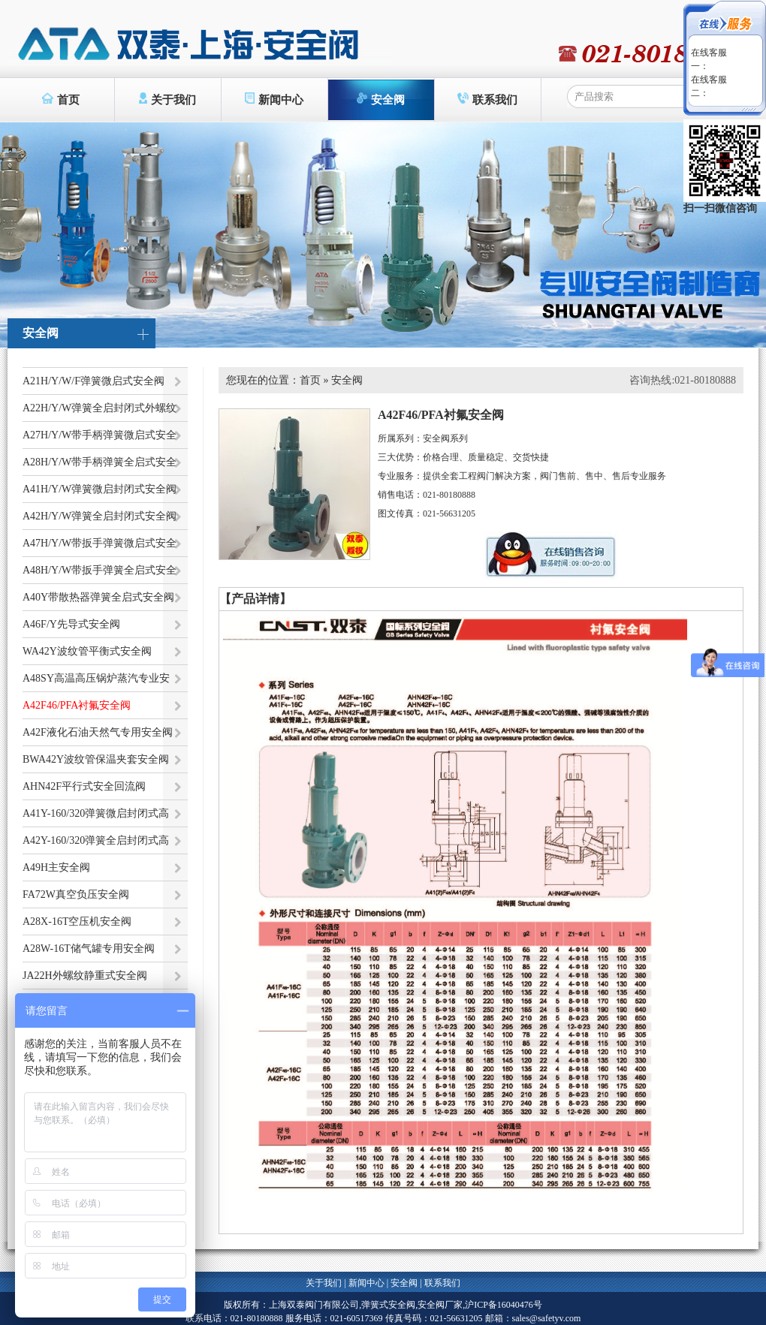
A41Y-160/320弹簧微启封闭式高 (96, 813)
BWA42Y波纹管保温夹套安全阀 (96, 759)
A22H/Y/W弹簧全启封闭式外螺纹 (99, 408)
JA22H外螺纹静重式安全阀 (85, 975)
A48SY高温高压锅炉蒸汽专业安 (96, 678)
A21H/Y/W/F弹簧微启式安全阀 (93, 381)
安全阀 (381, 99)
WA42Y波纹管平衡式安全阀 (87, 651)
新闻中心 (274, 99)
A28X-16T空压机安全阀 (77, 921)
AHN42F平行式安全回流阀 (84, 786)
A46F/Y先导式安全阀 (71, 624)
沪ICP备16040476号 (503, 1304)
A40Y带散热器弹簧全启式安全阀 (98, 597)
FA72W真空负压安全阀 (76, 894)
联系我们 (487, 99)
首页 (60, 99)
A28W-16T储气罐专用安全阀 (89, 948)
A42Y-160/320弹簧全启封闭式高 (96, 840)
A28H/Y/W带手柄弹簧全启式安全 (99, 462)
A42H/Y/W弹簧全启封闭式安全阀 (99, 516)
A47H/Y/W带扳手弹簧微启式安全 (99, 543)
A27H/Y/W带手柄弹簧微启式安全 (99, 435)
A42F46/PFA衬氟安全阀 (77, 705)
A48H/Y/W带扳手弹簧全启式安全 (99, 570)
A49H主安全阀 (56, 867)
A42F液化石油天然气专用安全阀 (98, 732)
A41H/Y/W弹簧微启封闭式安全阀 (99, 489)
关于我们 (168, 99)
